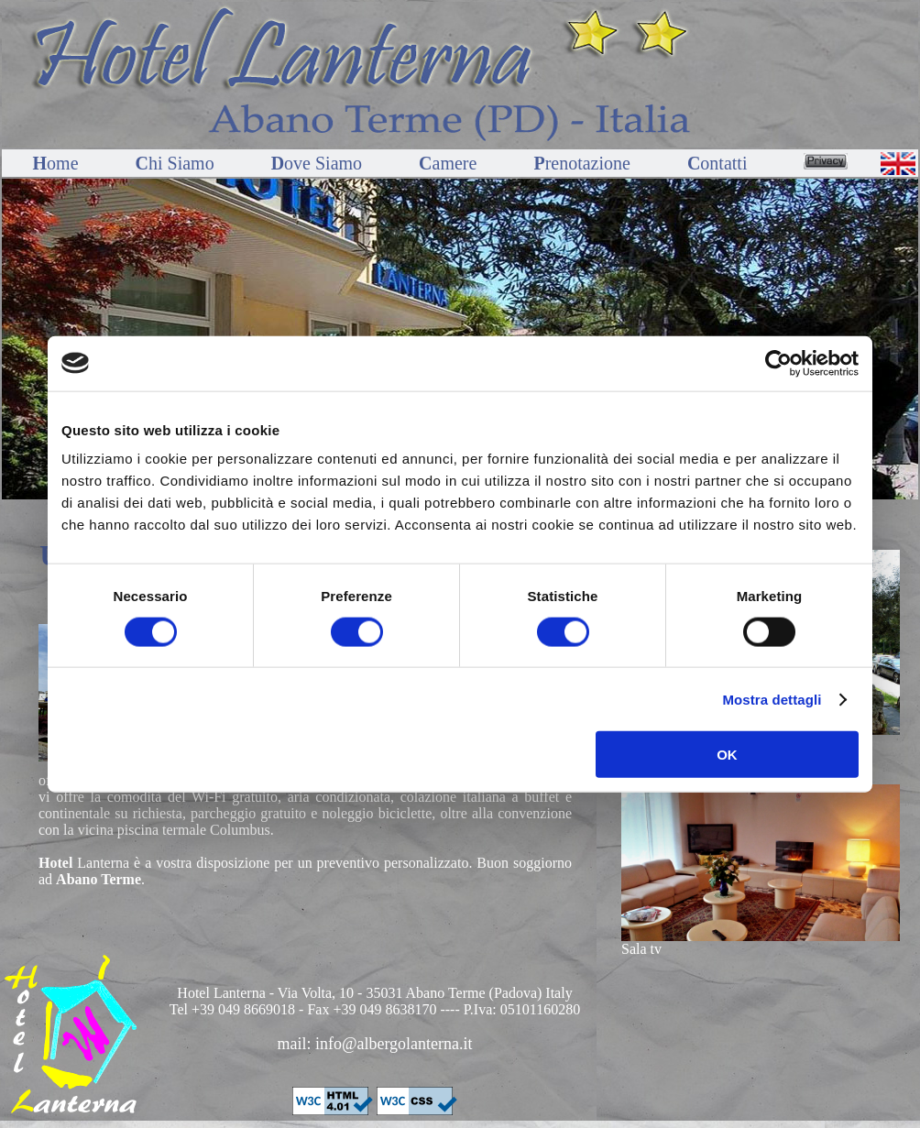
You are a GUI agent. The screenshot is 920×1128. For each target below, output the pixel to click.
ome (58, 163)
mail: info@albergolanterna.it (374, 1044)
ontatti (719, 163)
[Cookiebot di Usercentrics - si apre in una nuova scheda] (778, 363)
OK (727, 754)
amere (450, 163)
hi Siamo (177, 163)
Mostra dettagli (771, 698)
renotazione (584, 163)
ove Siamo (319, 163)
